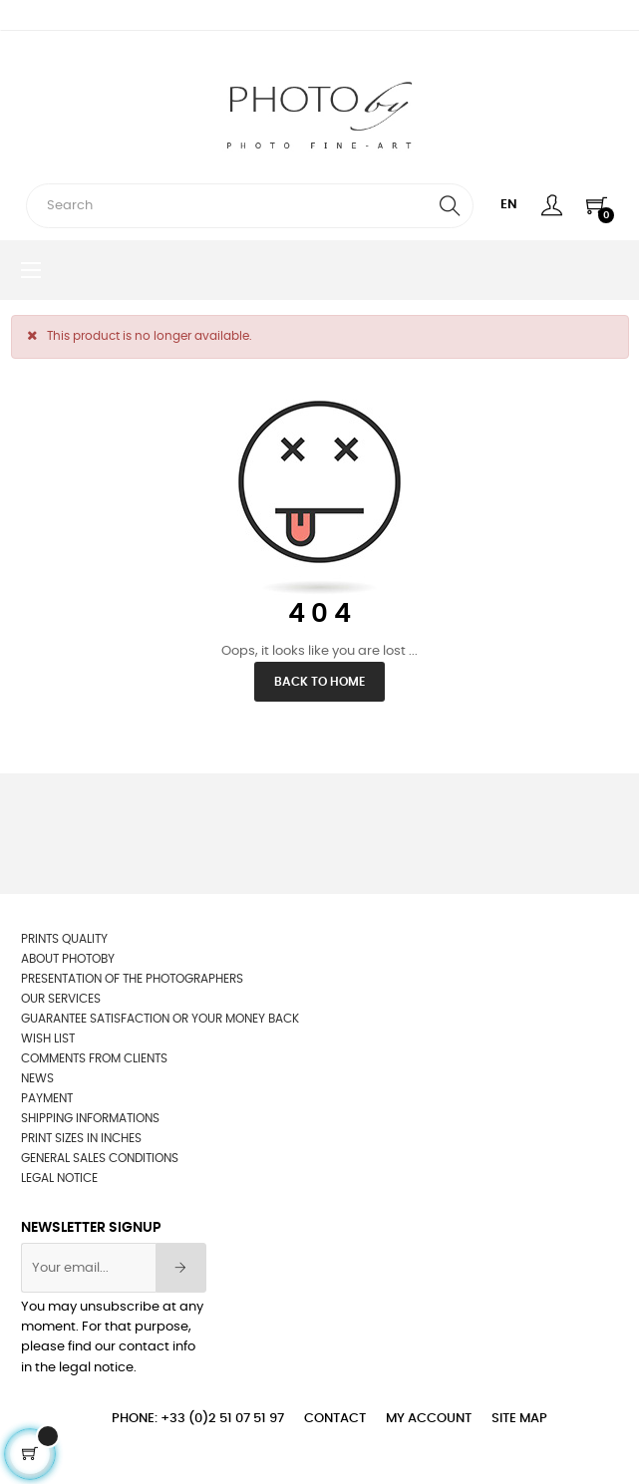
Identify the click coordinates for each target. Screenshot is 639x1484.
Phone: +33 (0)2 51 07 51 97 (198, 1418)
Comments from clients (94, 1058)
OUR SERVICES (61, 999)
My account (429, 1418)
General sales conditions (99, 1158)
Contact (335, 1418)
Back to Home (319, 682)
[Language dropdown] (508, 205)
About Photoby (68, 959)
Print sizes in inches (81, 1138)
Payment (47, 1098)
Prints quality (64, 939)
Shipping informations (90, 1118)
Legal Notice (59, 1178)
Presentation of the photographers (132, 979)
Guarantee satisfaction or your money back (160, 1019)
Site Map (519, 1418)
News (37, 1078)
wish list (48, 1038)
